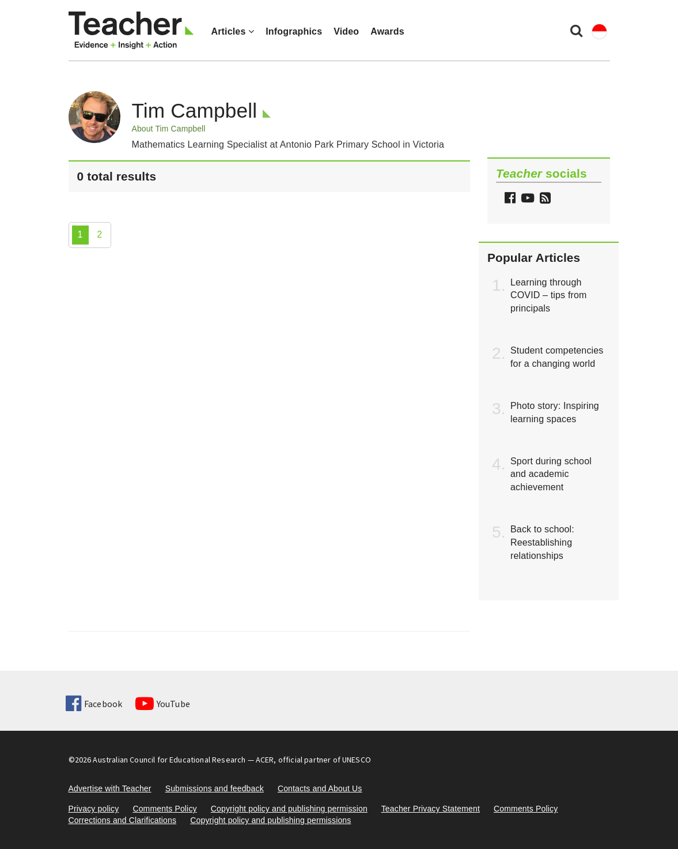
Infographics (294, 31)
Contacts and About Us (320, 788)
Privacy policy (94, 808)
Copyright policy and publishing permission (289, 808)
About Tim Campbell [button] (169, 128)
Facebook (94, 703)
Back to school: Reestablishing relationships (542, 542)
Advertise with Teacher (110, 788)
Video (346, 31)
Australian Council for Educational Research (169, 759)
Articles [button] (233, 31)
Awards (387, 31)
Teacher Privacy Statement (430, 808)
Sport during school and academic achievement (551, 474)
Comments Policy (164, 808)
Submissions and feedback (214, 788)
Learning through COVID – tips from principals (548, 295)
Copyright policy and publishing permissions (270, 820)
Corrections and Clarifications (123, 820)
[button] (544, 199)
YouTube (162, 703)
